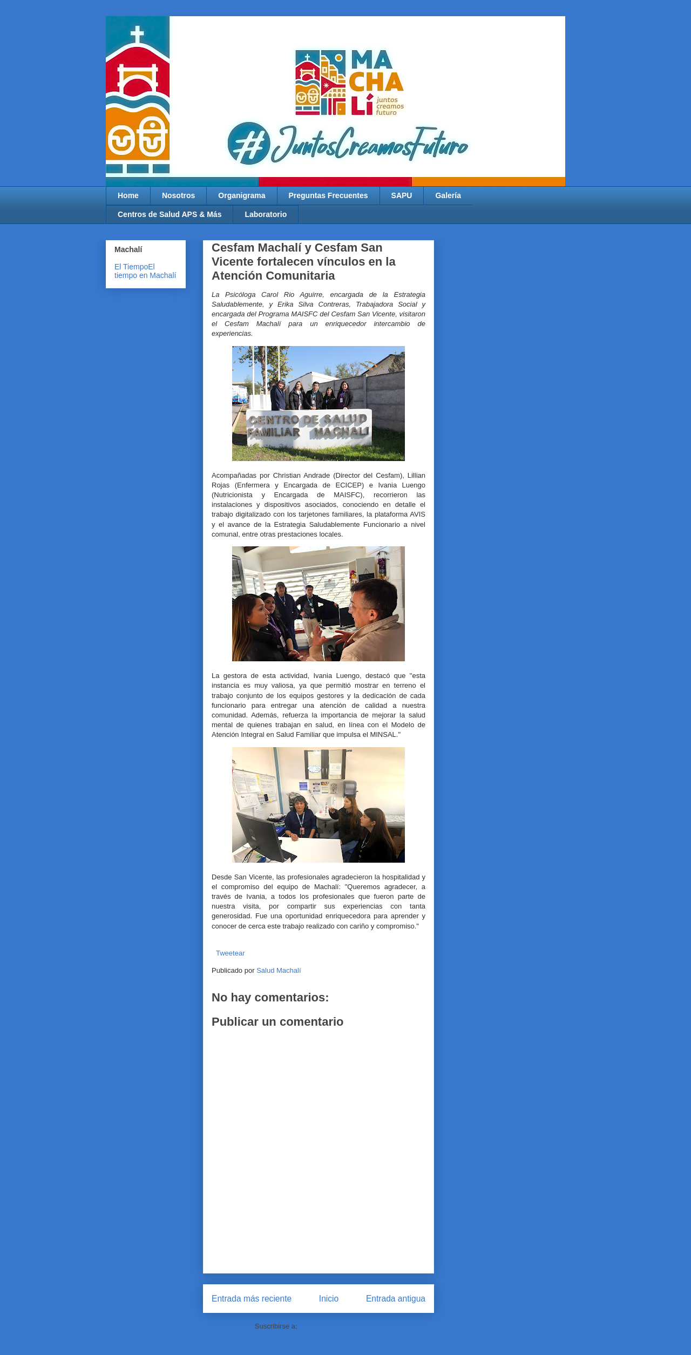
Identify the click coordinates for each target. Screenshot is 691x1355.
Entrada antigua (395, 1298)
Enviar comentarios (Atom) (340, 1326)
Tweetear (230, 953)
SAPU (401, 195)
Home (128, 195)
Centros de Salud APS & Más (169, 214)
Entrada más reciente (252, 1298)
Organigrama (241, 195)
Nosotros (178, 195)
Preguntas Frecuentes (328, 195)
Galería (447, 195)
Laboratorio (266, 214)
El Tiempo (131, 266)
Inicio (328, 1298)
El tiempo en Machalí (145, 271)
